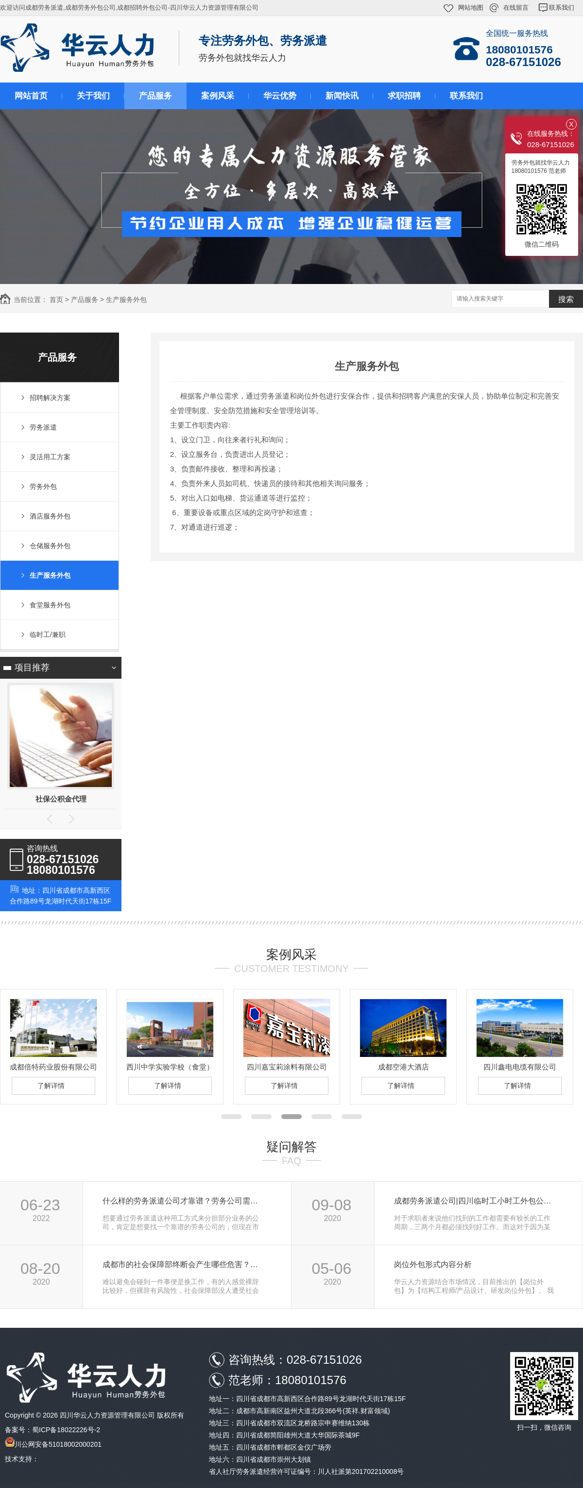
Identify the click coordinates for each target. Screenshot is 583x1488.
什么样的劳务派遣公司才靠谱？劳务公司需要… (184, 1201)
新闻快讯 (342, 95)
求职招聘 (404, 95)
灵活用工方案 (50, 457)
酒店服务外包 (50, 516)
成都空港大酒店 (403, 1067)
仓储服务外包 (50, 546)
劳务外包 (43, 486)
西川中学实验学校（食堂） (170, 1067)
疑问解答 (291, 1146)
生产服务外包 (126, 299)
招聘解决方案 (50, 397)
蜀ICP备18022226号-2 (66, 1430)
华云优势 (279, 95)
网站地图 (470, 7)
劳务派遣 (43, 427)
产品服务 (155, 95)
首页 (56, 299)
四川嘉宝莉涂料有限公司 (287, 1067)
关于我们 (93, 95)
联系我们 (561, 7)
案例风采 (217, 95)
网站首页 (31, 95)
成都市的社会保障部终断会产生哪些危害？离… (184, 1264)
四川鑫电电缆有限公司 (519, 1067)
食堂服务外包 (50, 605)
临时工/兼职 (48, 634)
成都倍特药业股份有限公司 (53, 1067)
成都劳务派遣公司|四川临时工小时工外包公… (472, 1201)
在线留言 (516, 7)
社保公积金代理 (60, 799)
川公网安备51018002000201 (58, 1444)
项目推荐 (32, 667)
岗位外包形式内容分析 (433, 1264)
